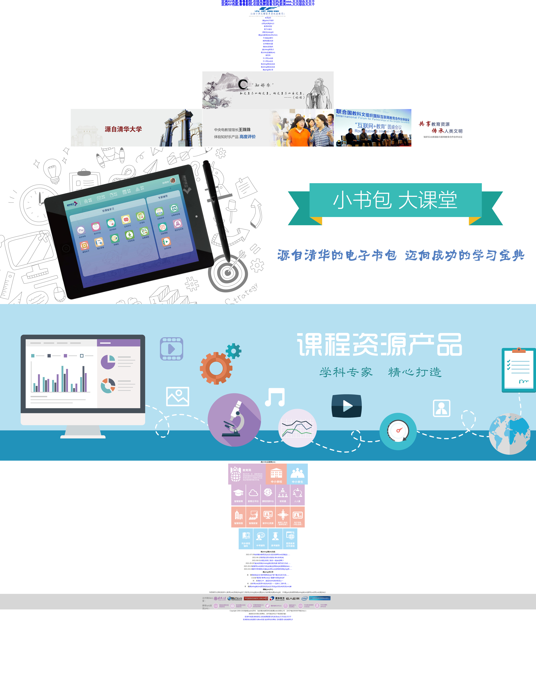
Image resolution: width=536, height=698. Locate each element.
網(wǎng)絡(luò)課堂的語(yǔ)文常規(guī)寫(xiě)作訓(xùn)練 (270, 586)
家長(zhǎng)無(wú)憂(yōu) (255, 592)
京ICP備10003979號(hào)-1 (296, 611)
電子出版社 (268, 29)
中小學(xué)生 (268, 61)
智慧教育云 (213, 592)
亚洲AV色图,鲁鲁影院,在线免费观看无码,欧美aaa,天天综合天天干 (268, 617)
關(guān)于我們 (268, 20)
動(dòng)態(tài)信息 (268, 64)
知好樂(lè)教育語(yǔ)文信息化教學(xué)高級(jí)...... (272, 555)
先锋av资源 (260, 619)
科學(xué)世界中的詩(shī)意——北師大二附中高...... (270, 583)
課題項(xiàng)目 (268, 32)
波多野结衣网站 (270, 619)
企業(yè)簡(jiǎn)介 (268, 23)
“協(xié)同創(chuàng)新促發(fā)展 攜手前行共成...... (272, 563)
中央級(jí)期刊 (268, 38)
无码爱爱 (280, 619)
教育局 (268, 55)
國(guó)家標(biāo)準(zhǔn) (267, 35)
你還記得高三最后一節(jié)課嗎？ (272, 560)
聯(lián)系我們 (268, 47)
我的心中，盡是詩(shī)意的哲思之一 (270, 581)
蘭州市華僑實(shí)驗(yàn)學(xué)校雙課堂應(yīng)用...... (272, 569)
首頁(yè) (268, 18)
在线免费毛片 (288, 619)
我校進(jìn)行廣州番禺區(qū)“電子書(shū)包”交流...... (270, 575)
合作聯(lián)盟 (268, 44)
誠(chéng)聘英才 (268, 49)
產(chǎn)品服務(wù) (268, 52)
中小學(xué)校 (268, 58)
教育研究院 (268, 26)
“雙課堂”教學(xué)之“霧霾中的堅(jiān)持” (270, 578)
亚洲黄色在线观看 (249, 619)
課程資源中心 (222, 592)
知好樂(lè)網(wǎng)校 (273, 592)
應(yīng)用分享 (268, 70)
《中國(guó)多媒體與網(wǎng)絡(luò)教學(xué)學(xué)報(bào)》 (304, 592)
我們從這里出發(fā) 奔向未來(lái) (272, 557)
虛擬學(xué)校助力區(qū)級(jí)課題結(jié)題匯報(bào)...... (272, 566)
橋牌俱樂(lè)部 (268, 41)
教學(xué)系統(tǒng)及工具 (236, 592)
